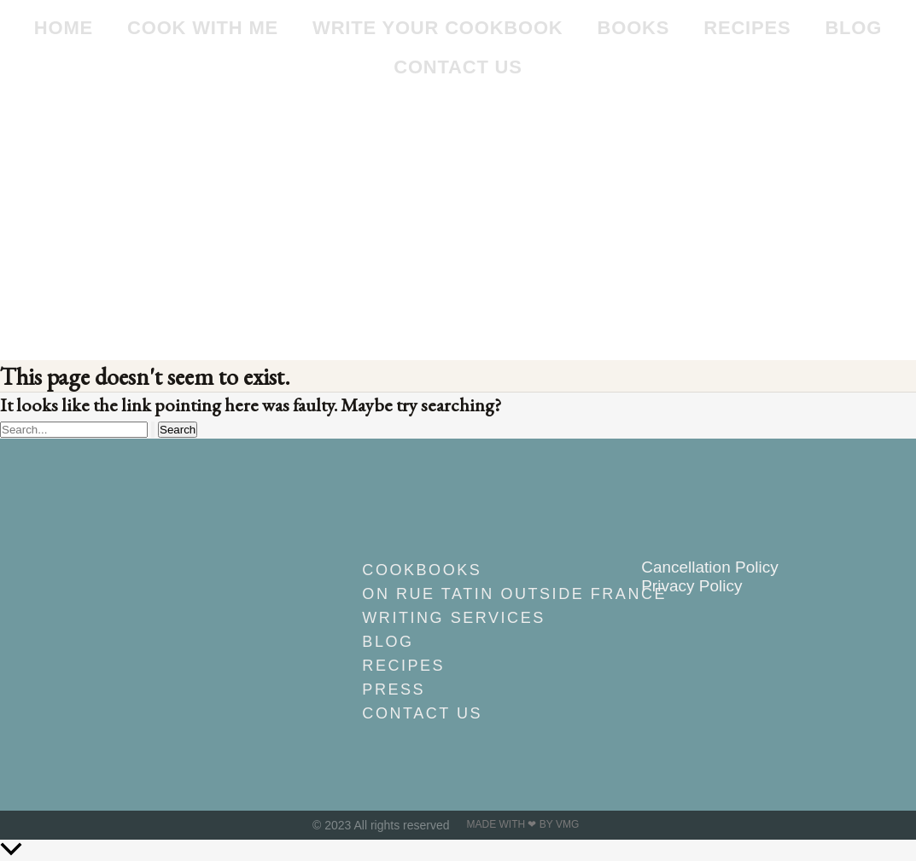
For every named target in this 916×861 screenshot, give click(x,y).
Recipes (747, 27)
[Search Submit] (153, 430)
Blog (853, 27)
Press (393, 689)
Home (63, 27)
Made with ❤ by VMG (523, 824)
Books (634, 27)
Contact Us (458, 67)
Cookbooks (421, 570)
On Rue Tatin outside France (466, 593)
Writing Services (453, 617)
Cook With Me (202, 27)
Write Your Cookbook (437, 27)
